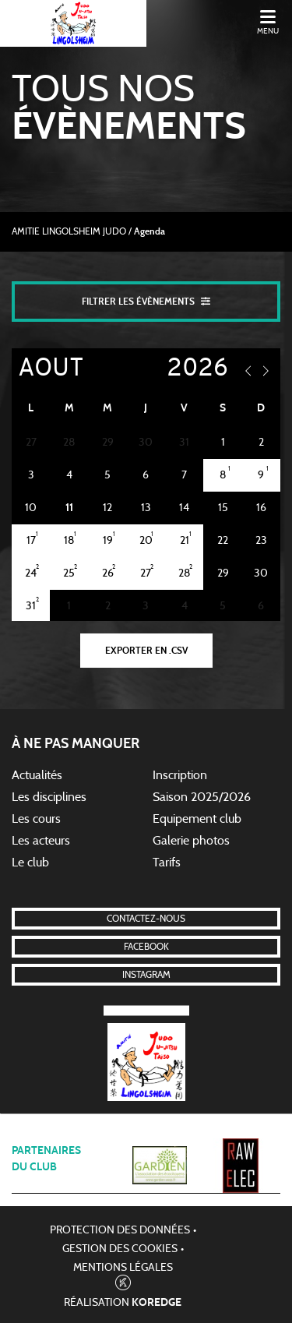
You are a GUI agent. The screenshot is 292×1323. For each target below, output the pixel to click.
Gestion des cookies (120, 1249)
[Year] (185, 369)
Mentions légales (123, 1267)
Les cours (36, 819)
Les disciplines (49, 797)
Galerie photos (191, 840)
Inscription (180, 775)
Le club (30, 862)
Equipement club (197, 819)
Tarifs (167, 862)
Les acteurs (41, 840)
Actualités (37, 775)
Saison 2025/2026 (202, 797)
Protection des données (120, 1230)
